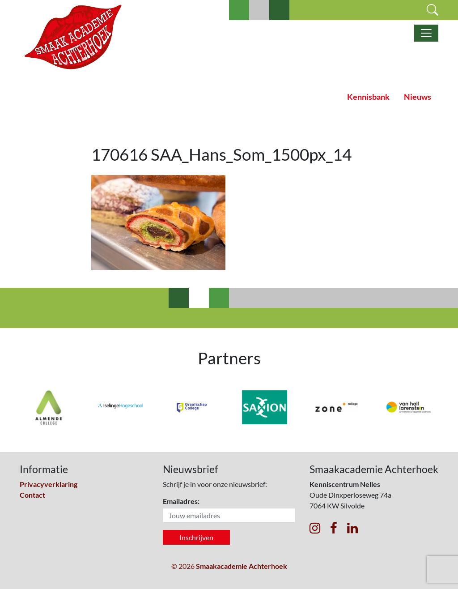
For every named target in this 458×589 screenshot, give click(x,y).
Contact (32, 495)
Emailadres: (181, 501)
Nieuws (417, 97)
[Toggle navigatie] (426, 33)
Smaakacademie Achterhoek (241, 566)
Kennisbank (368, 97)
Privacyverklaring (48, 484)
